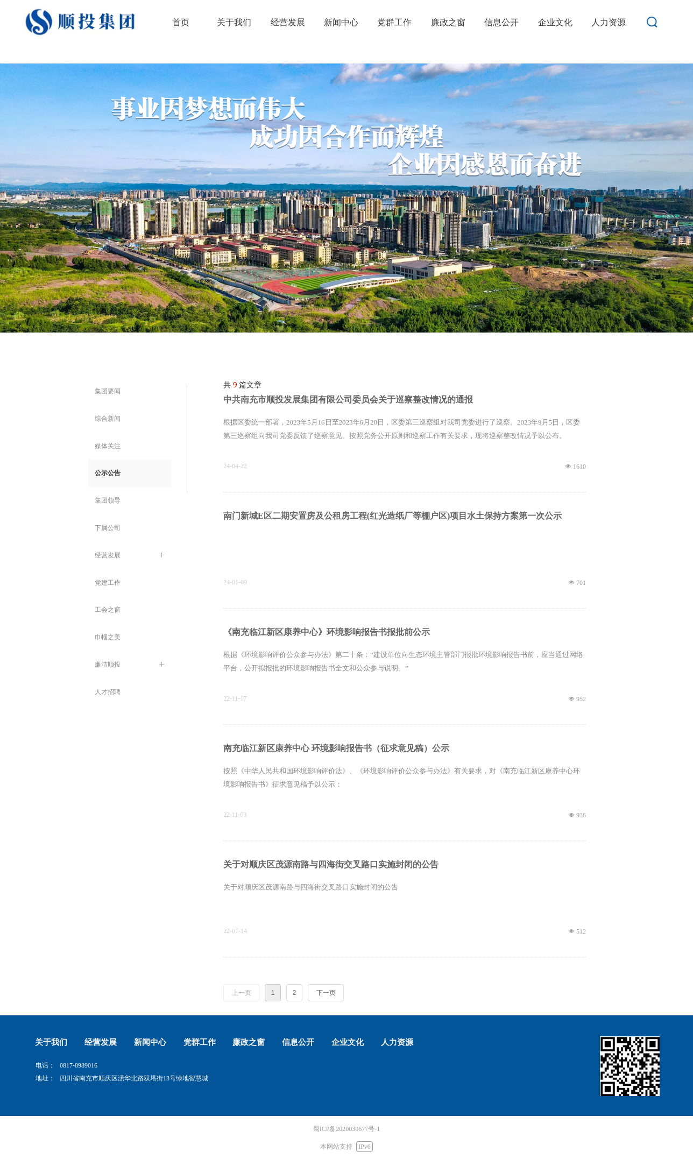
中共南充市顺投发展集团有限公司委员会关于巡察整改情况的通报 (348, 399)
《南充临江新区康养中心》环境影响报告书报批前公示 (326, 632)
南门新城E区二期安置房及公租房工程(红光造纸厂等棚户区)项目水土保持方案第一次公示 (392, 515)
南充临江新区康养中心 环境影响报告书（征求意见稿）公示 (336, 748)
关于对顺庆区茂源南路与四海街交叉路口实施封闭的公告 (331, 864)
